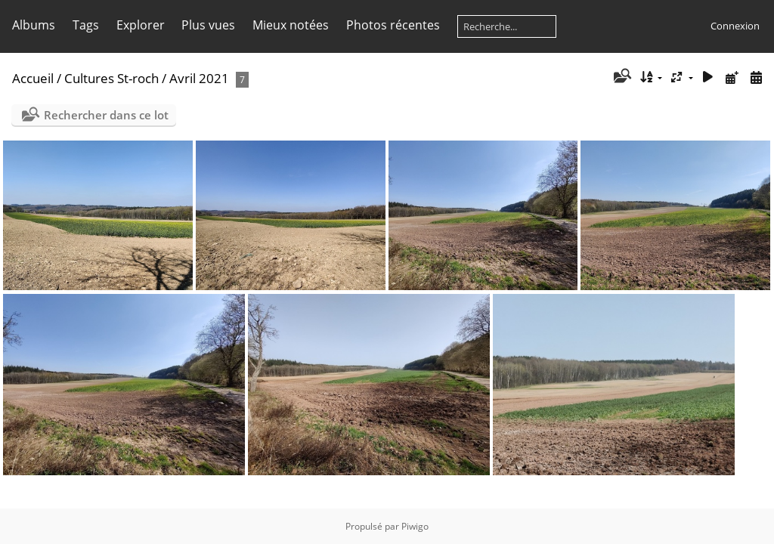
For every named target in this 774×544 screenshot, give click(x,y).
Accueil (33, 78)
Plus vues (208, 25)
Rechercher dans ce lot (106, 114)
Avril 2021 (199, 78)
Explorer (140, 25)
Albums (33, 25)
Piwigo (415, 526)
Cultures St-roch (111, 78)
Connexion (735, 25)
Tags (86, 25)
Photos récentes (393, 25)
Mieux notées (290, 25)
